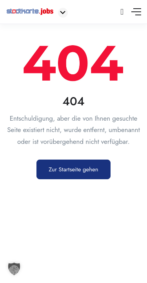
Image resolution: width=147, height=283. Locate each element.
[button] (14, 269)
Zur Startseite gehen (73, 169)
